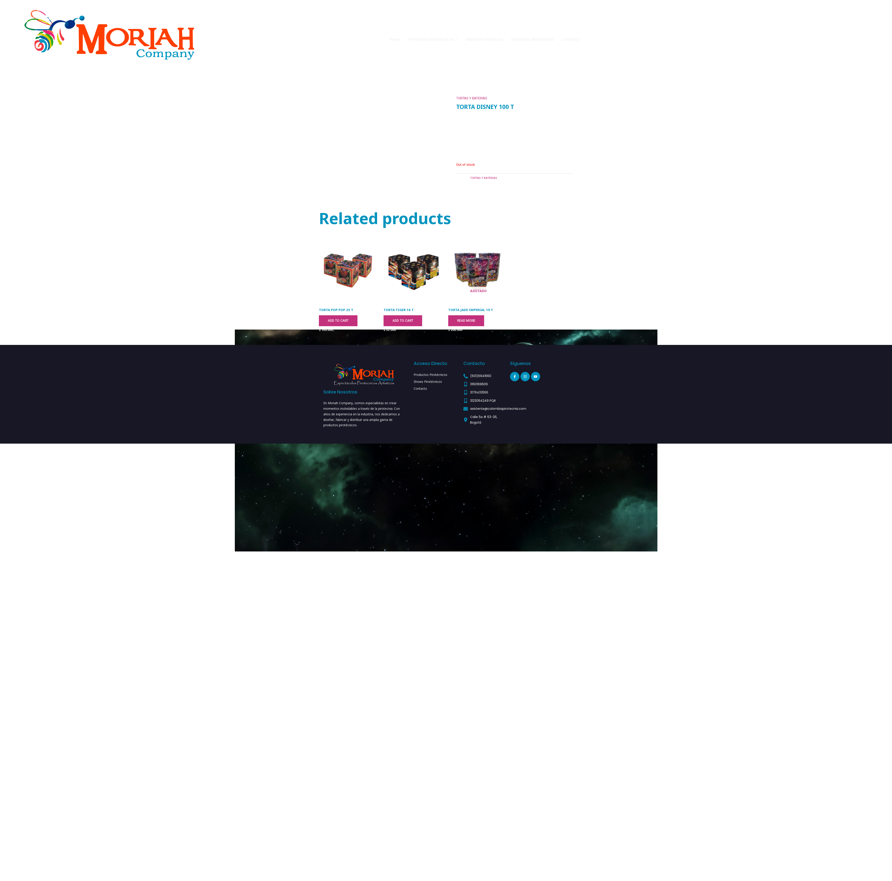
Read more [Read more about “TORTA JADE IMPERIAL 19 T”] (466, 321)
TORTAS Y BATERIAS (471, 98)
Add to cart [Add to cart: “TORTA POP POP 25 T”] (338, 321)
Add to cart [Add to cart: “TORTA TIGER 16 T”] (403, 321)
